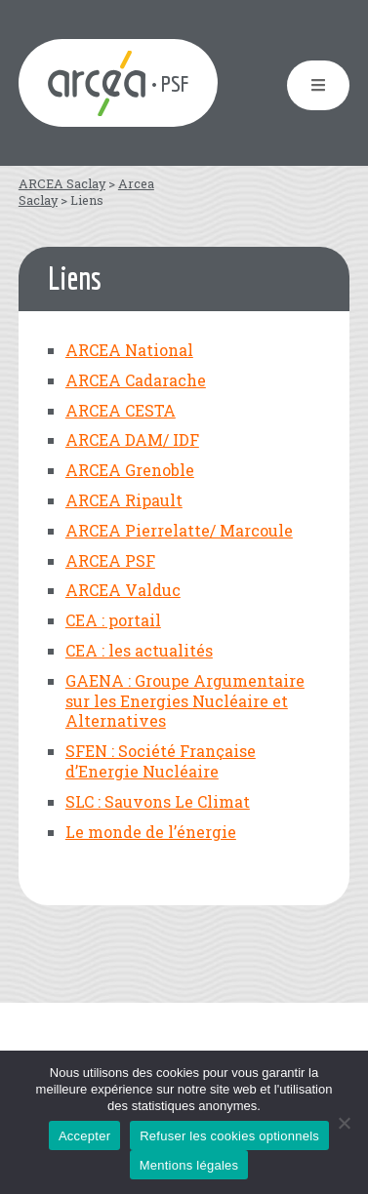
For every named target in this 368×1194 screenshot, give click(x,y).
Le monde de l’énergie (150, 831)
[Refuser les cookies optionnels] (343, 1123)
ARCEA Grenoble (129, 469)
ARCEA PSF (110, 560)
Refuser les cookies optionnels (229, 1136)
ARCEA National (129, 349)
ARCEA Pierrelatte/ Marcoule (179, 530)
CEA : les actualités (139, 650)
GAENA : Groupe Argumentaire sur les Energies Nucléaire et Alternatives (185, 701)
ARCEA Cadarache (135, 380)
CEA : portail (113, 620)
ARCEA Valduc (123, 589)
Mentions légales (189, 1165)
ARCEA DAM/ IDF (132, 439)
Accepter (84, 1136)
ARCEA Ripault (124, 500)
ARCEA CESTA (120, 410)
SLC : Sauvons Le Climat (157, 801)
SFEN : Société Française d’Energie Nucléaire (160, 760)
